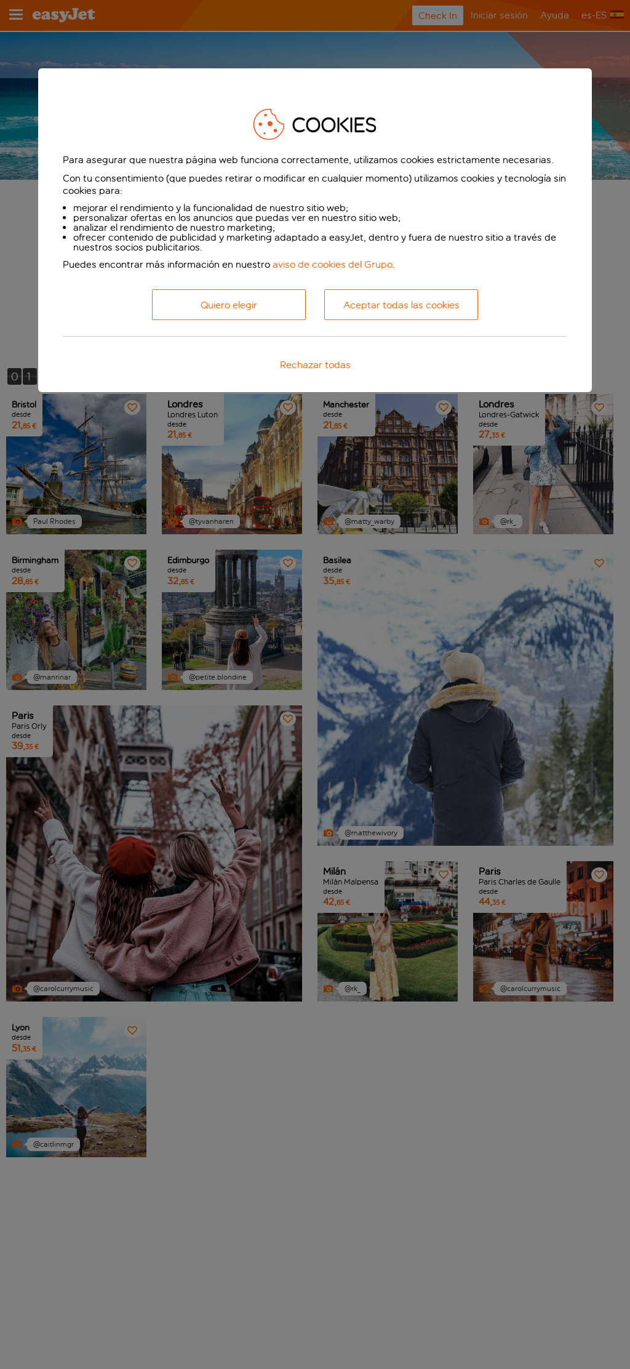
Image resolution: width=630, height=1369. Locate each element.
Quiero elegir (229, 305)
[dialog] (314, 230)
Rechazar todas (315, 365)
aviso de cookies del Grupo (333, 264)
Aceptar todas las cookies (401, 305)
